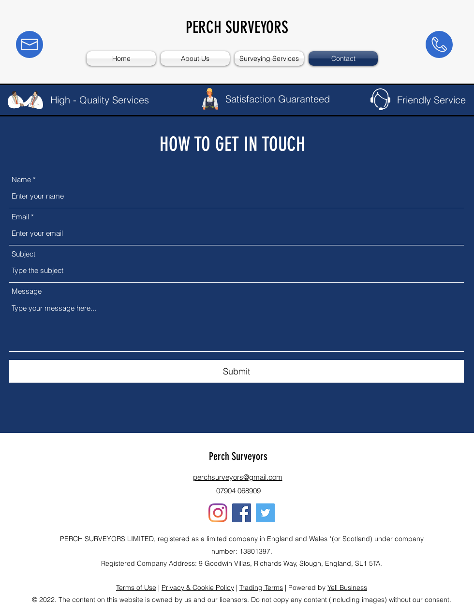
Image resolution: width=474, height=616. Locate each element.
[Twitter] (265, 512)
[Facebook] (241, 512)
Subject (23, 254)
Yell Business (347, 587)
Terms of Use (136, 587)
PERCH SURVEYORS (237, 27)
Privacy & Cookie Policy (198, 587)
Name (21, 179)
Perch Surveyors (238, 456)
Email (20, 216)
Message (27, 291)
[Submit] (236, 371)
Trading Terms (261, 587)
